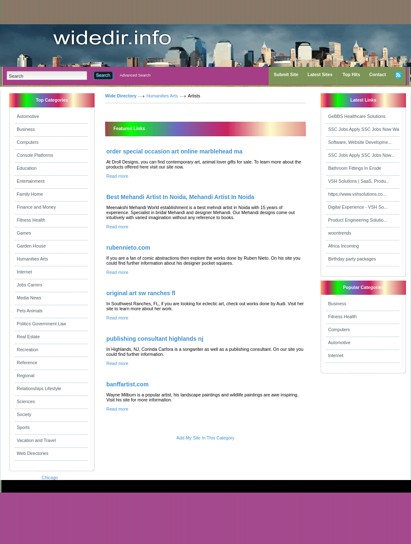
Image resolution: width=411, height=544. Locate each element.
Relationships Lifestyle (39, 388)
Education (26, 168)
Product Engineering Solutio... (357, 219)
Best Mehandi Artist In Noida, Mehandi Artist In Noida (180, 197)
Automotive (28, 116)
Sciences (26, 401)
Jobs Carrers (29, 284)
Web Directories (33, 453)
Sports (23, 427)
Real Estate (28, 336)
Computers (28, 142)
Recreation (28, 349)
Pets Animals (30, 310)
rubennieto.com (128, 247)
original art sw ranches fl (140, 293)
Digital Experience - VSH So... (358, 206)
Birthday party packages (352, 258)
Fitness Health (31, 219)
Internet (24, 271)
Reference (27, 362)
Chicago (49, 477)
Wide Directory (120, 95)
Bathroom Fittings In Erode (354, 168)
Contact (377, 74)
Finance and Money (36, 206)
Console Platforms (35, 155)
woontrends (339, 232)
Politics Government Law (41, 323)
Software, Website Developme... (360, 142)
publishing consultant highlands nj (154, 338)
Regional (25, 375)
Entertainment (30, 181)
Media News (29, 297)
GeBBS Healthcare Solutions (356, 116)
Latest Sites (320, 74)
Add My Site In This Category (205, 437)
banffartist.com (127, 384)
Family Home (30, 194)
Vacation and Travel (36, 440)
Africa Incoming (343, 245)
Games (24, 232)
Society (24, 414)
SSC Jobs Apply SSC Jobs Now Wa (363, 129)
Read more (117, 176)
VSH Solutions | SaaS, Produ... (359, 181)
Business (26, 129)
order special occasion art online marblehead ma (174, 151)
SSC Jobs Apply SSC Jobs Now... (361, 155)
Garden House (31, 245)
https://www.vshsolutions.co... (357, 194)
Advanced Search (135, 75)
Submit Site (286, 74)
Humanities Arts (32, 258)
